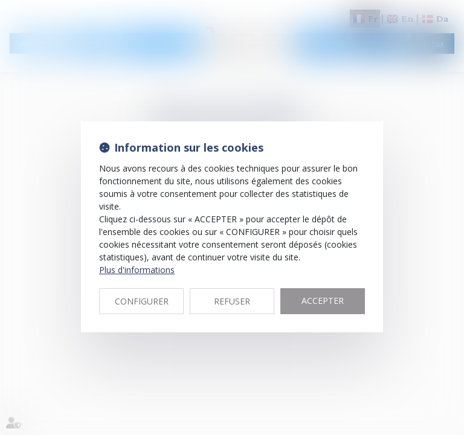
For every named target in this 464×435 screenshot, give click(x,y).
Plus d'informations (137, 270)
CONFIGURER (142, 301)
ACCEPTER (322, 300)
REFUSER (232, 301)
